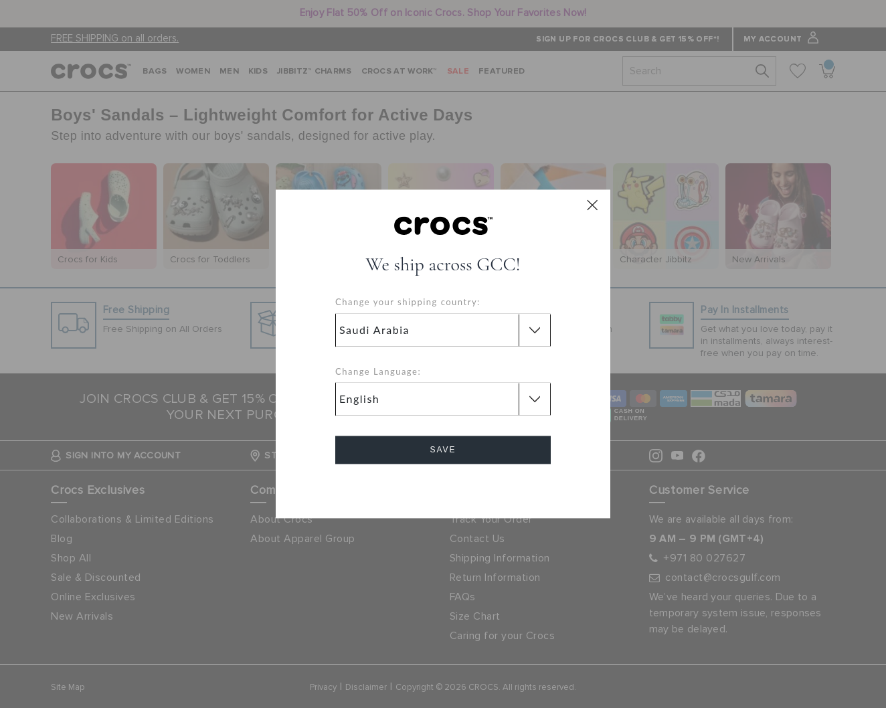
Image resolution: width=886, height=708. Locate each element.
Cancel (443, 488)
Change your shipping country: (407, 302)
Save (443, 450)
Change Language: (378, 371)
